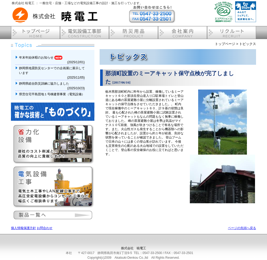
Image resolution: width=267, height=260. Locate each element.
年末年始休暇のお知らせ (41, 57)
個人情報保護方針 (23, 228)
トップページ (225, 44)
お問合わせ (44, 228)
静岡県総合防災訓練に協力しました (44, 83)
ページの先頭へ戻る (242, 228)
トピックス (247, 44)
